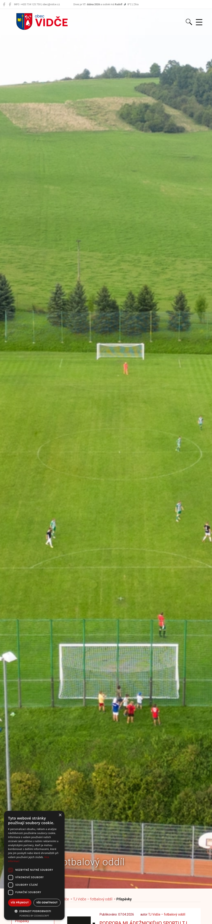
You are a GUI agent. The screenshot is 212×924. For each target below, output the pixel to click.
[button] (34, 911)
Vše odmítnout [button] (46, 902)
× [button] (60, 815)
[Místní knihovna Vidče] (10, 4)
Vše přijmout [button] (20, 902)
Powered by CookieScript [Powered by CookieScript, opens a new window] (34, 915)
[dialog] (34, 865)
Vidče (64, 899)
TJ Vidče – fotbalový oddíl (92, 899)
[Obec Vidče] (4, 4)
